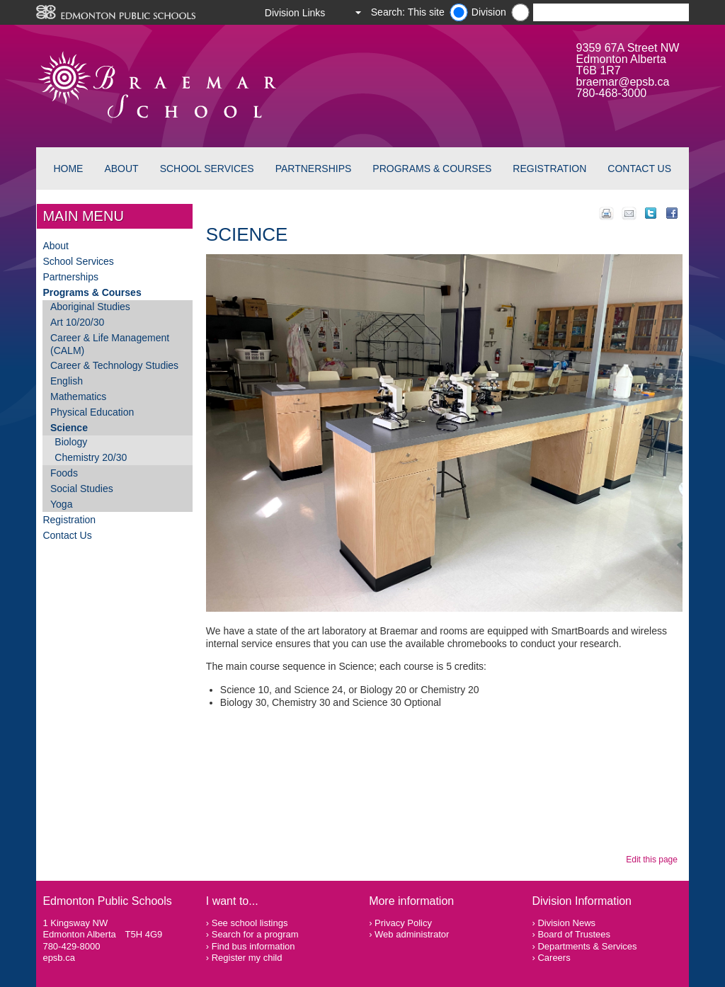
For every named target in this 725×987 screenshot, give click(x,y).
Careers (553, 957)
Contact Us (639, 168)
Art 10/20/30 (77, 322)
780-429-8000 (71, 946)
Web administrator (412, 934)
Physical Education (92, 412)
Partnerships (313, 168)
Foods (64, 473)
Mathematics (78, 396)
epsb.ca (58, 957)
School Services (207, 168)
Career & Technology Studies (114, 365)
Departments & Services (586, 946)
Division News (566, 923)
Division (489, 12)
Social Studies (81, 488)
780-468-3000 (611, 93)
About (121, 168)
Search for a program (255, 934)
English (66, 381)
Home (68, 168)
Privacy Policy (403, 923)
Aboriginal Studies (90, 306)
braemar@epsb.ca (623, 82)
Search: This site (408, 12)
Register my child (247, 957)
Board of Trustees (573, 934)
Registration (549, 168)
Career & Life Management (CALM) (109, 344)
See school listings (250, 923)
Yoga (61, 504)
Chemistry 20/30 (91, 457)
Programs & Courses (431, 168)
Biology (71, 441)
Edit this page (654, 860)
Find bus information (253, 946)
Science (69, 427)
